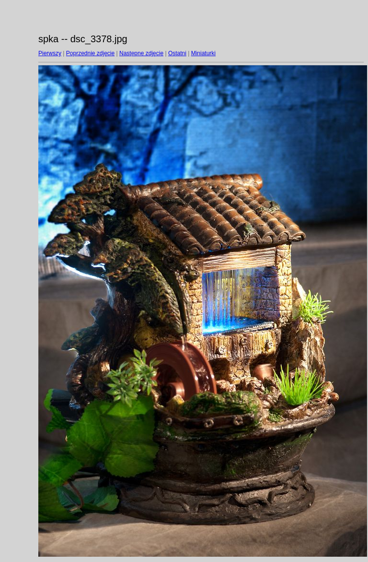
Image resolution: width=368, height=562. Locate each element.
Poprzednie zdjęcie (90, 53)
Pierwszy (49, 53)
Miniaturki (203, 53)
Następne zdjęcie (141, 53)
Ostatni (177, 53)
